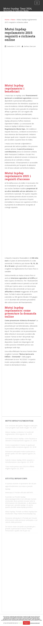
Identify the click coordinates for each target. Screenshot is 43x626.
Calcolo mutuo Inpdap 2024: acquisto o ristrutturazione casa (19, 461)
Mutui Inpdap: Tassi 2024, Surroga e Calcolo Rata (17, 9)
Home (7, 20)
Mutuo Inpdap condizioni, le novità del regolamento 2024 (19, 433)
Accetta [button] (20, 623)
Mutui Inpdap (10, 511)
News (13, 20)
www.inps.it (9, 492)
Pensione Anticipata (12, 518)
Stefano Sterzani (30, 46)
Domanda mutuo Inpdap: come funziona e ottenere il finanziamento (21, 439)
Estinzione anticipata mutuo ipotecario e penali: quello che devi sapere (20, 452)
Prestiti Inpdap (20, 497)
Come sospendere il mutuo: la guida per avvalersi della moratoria (20, 446)
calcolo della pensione (13, 522)
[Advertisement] (21, 67)
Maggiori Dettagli (35, 623)
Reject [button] (26, 623)
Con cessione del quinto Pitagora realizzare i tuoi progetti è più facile (21, 427)
